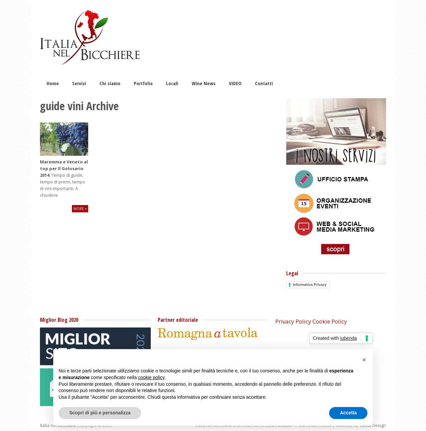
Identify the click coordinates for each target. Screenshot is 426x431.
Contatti (264, 83)
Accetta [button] (348, 412)
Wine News (204, 83)
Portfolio (143, 83)
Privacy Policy (293, 321)
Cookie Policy (330, 321)
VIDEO (235, 83)
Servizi (79, 83)
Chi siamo (110, 83)
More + (80, 208)
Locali (172, 83)
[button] (364, 359)
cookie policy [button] (151, 377)
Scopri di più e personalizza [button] (99, 412)
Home (53, 83)
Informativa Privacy (310, 285)
